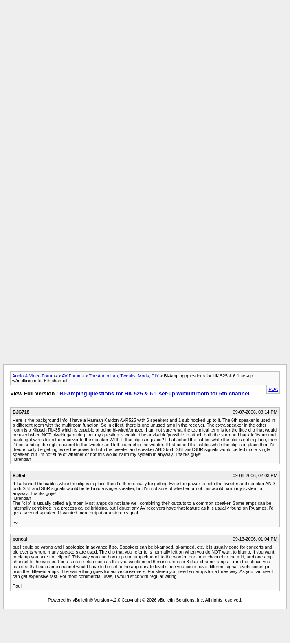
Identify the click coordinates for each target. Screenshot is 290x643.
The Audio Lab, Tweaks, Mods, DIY (123, 375)
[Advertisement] (145, 60)
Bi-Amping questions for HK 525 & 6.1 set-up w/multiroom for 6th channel (154, 393)
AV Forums (73, 375)
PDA (273, 389)
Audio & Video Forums (34, 375)
